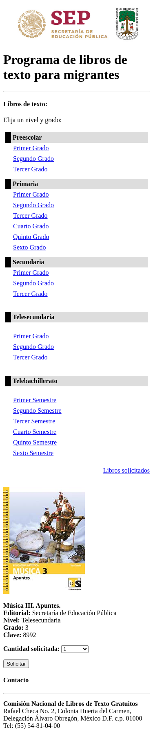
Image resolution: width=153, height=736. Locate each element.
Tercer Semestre (34, 421)
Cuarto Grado (31, 226)
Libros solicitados (126, 470)
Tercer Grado (30, 169)
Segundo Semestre (37, 410)
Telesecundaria (34, 316)
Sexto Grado (29, 247)
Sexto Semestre (33, 452)
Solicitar (16, 664)
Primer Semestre (34, 399)
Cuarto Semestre (34, 431)
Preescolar (27, 137)
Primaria (25, 183)
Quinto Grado (31, 236)
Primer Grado (31, 148)
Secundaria (28, 261)
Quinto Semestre (35, 442)
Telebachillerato (35, 380)
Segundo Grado (33, 158)
